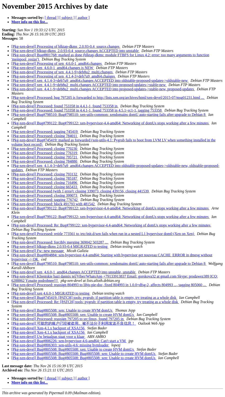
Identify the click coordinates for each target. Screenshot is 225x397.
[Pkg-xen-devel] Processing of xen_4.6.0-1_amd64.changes (57, 63)
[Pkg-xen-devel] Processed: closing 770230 (44, 149)
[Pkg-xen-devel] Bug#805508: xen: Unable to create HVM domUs (62, 310)
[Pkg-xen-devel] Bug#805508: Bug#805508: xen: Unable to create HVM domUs (73, 315)
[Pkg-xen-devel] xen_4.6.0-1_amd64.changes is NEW (52, 68)
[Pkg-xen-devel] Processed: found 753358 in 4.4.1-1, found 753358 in (64, 106)
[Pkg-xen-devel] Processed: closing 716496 (44, 183)
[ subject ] (67, 18)
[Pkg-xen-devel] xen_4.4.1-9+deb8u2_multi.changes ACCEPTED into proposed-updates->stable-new (89, 85)
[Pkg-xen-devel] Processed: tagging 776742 (44, 200)
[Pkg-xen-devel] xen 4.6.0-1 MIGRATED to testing (50, 293)
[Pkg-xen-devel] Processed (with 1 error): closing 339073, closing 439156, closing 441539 (80, 191)
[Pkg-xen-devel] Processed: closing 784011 (44, 136)
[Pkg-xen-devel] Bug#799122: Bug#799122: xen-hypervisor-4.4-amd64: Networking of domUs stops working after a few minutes (110, 123)
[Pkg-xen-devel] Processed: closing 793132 (44, 174)
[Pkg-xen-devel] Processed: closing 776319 (44, 153)
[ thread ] (52, 18)
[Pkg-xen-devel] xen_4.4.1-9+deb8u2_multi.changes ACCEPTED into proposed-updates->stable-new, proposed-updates (103, 89)
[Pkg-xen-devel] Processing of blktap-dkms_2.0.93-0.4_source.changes (65, 46)
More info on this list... (29, 22)
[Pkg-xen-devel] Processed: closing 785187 (44, 178)
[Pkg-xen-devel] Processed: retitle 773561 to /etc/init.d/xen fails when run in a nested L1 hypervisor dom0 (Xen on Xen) (103, 234)
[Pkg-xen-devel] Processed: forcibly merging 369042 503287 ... (60, 242)
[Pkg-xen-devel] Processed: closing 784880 (44, 161)
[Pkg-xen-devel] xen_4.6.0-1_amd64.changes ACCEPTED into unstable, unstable (73, 272)
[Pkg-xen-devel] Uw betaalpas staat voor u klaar (48, 337)
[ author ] (83, 18)
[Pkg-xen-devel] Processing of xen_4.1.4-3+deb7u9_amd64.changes (63, 76)
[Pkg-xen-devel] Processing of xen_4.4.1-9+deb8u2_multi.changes (62, 72)
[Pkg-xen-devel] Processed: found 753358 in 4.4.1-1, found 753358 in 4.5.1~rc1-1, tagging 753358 (87, 110)
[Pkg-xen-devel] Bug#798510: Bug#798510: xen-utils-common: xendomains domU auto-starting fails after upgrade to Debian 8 (108, 115)
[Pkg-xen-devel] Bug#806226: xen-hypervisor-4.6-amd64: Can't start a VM (69, 341)
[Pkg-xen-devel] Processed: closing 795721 (44, 157)
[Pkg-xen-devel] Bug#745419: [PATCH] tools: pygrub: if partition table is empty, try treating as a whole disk (94, 298)
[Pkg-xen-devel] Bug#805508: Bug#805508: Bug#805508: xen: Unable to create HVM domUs (83, 354)
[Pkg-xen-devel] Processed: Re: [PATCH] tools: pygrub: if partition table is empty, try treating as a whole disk (95, 302)
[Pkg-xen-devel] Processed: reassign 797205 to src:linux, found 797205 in (68, 319)
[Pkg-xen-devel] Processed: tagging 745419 (44, 132)
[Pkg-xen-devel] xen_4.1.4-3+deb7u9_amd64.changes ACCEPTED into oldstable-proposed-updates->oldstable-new (100, 81)
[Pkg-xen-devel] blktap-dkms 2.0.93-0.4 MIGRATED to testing (59, 246)
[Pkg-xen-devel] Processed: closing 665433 (44, 187)
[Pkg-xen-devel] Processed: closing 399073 (44, 195)
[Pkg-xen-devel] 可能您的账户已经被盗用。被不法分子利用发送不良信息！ (73, 323)
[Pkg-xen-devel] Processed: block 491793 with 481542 (53, 204)
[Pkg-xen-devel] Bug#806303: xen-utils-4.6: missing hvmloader (60, 345)
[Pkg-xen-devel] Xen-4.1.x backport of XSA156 (48, 328)
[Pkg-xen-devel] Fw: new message (38, 251)
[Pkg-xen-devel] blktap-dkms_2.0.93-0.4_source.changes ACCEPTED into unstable (75, 51)
